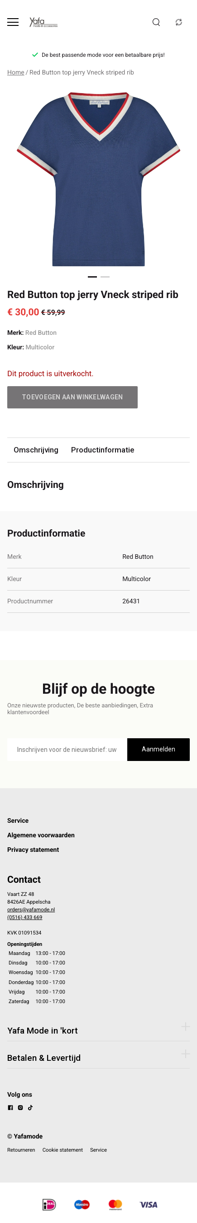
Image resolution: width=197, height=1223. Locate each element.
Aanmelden (158, 749)
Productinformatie (102, 449)
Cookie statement (63, 1150)
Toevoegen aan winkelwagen (72, 397)
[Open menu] (13, 22)
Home (15, 72)
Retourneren (21, 1150)
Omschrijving (36, 449)
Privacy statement (33, 850)
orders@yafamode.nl (31, 909)
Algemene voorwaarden (41, 835)
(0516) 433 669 (24, 917)
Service (18, 821)
